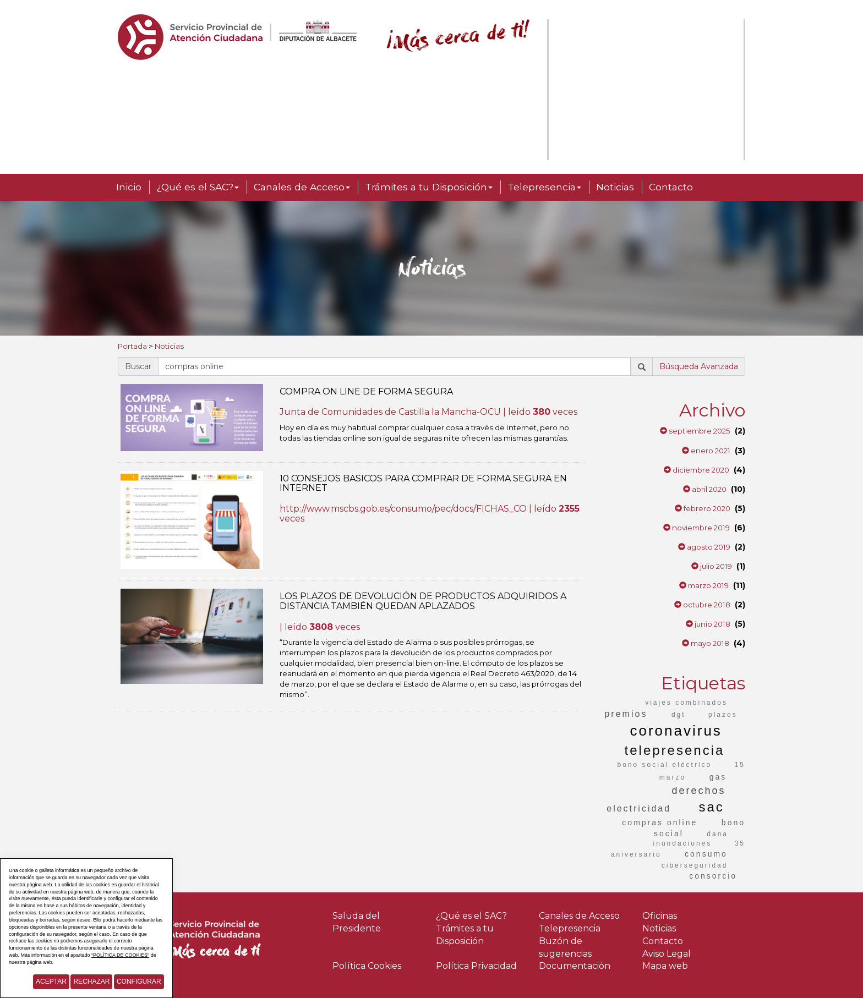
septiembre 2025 (695, 430)
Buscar (138, 366)
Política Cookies (366, 966)
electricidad (639, 808)
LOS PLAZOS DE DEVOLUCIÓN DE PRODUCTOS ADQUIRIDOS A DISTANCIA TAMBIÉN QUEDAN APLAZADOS (423, 601)
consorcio (713, 875)
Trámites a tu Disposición (429, 187)
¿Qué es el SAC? (197, 187)
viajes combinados (686, 702)
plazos (723, 715)
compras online (659, 822)
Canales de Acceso (302, 187)
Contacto (671, 187)
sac (711, 806)
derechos (698, 790)
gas (718, 776)
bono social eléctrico (665, 765)
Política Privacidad (476, 966)
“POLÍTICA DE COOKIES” (120, 955)
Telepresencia (544, 187)
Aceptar (51, 981)
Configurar (139, 981)
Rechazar (91, 981)
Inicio (128, 187)
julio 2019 (711, 566)
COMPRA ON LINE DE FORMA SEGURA (366, 391)
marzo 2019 (704, 585)
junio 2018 (708, 623)
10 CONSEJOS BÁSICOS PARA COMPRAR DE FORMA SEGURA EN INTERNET (423, 483)
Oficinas (659, 916)
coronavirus (676, 730)
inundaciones (682, 843)
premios (625, 714)
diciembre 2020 (696, 469)
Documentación (574, 966)
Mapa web (665, 966)
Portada (132, 346)
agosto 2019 (704, 546)
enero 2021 (706, 450)
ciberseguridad (695, 865)
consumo (706, 853)
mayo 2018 (705, 643)
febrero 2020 (702, 508)
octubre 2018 (702, 604)
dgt (678, 715)
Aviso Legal (666, 953)
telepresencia (675, 750)
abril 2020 (705, 489)
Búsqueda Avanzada (698, 366)
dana (717, 834)
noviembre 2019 (696, 527)
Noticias (615, 187)
